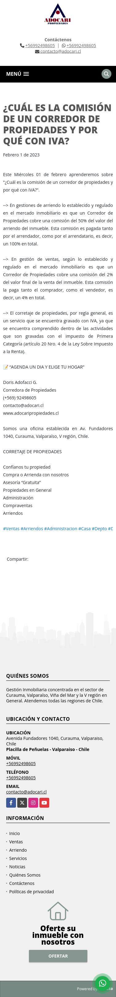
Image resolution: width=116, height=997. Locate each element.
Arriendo (18, 850)
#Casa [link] (84, 528)
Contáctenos (21, 883)
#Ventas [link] (11, 528)
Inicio (14, 833)
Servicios (18, 858)
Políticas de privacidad (31, 891)
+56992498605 (40, 45)
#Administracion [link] (61, 528)
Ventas (16, 842)
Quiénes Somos (25, 875)
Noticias (17, 867)
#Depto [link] (99, 528)
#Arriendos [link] (32, 528)
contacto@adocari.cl (26, 792)
